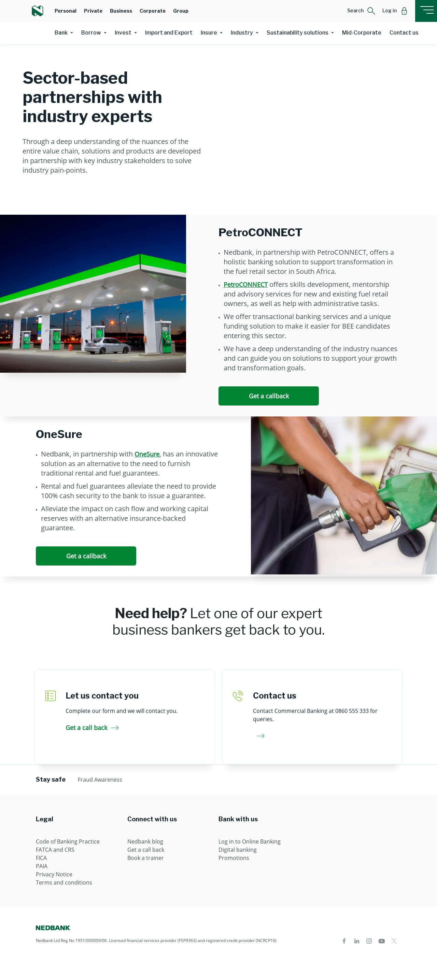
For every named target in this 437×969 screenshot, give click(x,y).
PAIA (41, 866)
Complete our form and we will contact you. (122, 711)
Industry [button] (242, 32)
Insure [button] (209, 32)
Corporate (153, 11)
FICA (41, 858)
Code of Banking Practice (68, 841)
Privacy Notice (54, 874)
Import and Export (169, 32)
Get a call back (92, 728)
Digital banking (237, 849)
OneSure (147, 454)
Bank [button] (61, 32)
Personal (65, 11)
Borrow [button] (91, 32)
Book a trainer (145, 858)
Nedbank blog (145, 841)
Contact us (404, 32)
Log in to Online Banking (249, 841)
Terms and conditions (64, 882)
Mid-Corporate (361, 32)
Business (121, 11)
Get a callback (269, 396)
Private (93, 11)
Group (180, 11)
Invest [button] (123, 32)
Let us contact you (102, 696)
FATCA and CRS (55, 849)
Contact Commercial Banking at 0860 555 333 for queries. (315, 715)
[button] (361, 11)
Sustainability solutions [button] (297, 32)
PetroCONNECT (246, 284)
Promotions (233, 858)
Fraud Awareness (100, 779)
